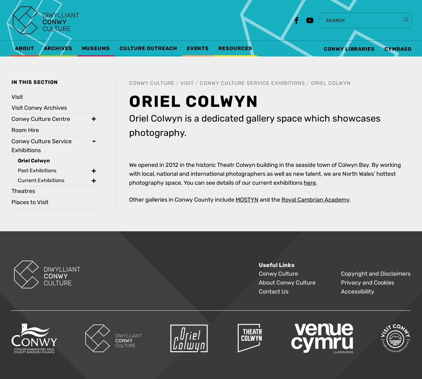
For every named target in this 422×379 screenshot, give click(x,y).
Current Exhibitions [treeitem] (41, 180)
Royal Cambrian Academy (315, 200)
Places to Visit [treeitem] (29, 202)
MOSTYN (247, 200)
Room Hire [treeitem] (25, 130)
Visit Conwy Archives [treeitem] (39, 108)
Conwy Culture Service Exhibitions (252, 83)
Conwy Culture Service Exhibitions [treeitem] (41, 146)
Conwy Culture (151, 83)
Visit (187, 83)
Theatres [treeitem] (23, 191)
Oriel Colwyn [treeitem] (34, 161)
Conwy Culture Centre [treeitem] (40, 119)
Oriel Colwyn (331, 83)
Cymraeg (398, 49)
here (310, 183)
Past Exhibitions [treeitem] (37, 170)
